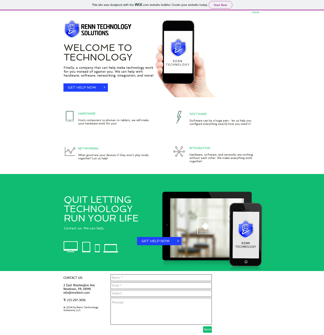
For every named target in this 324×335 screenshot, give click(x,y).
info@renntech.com (76, 292)
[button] (104, 87)
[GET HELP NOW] (82, 87)
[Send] (207, 329)
